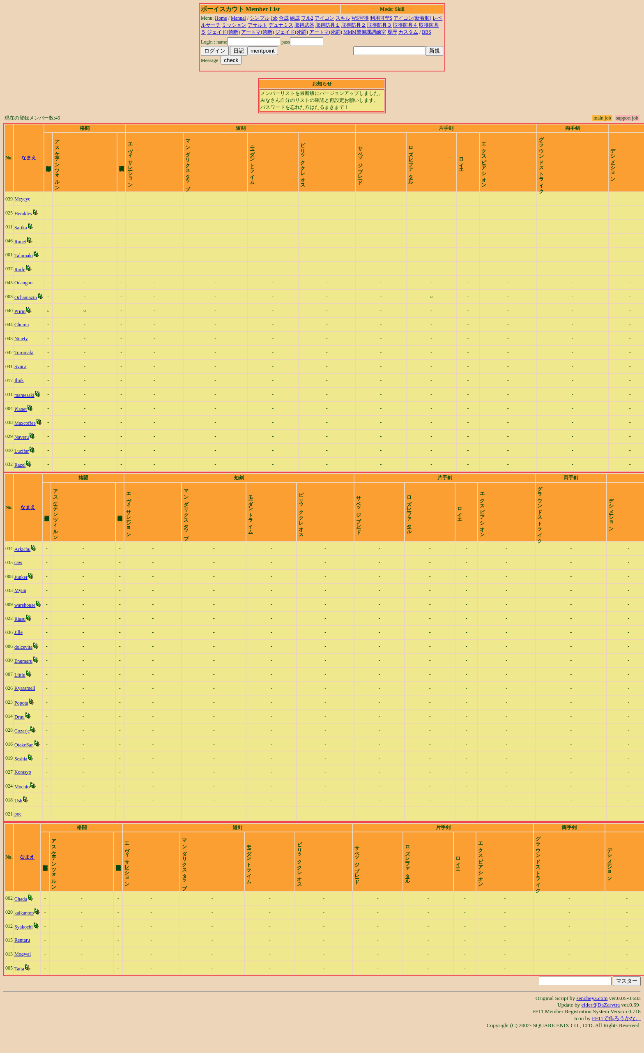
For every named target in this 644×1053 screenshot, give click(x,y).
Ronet (24, 248)
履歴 (392, 32)
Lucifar (25, 458)
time (630, 161)
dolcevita (27, 661)
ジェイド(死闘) (291, 32)
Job (274, 18)
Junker (24, 591)
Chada (24, 920)
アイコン (324, 18)
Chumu (25, 331)
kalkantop (27, 934)
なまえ (45, 161)
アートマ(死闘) (325, 32)
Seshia (24, 773)
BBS (426, 32)
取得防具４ (405, 25)
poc (21, 828)
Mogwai (26, 975)
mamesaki (28, 402)
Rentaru (25, 961)
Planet (24, 416)
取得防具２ (353, 25)
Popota (24, 717)
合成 (284, 18)
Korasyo (26, 786)
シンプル (259, 18)
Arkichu (26, 563)
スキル (343, 18)
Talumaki (27, 262)
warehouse (28, 619)
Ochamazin (29, 304)
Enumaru (27, 675)
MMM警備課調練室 (364, 32)
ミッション (234, 25)
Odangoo (27, 290)
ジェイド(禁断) (223, 32)
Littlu (23, 689)
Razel (23, 472)
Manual (238, 18)
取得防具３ (379, 25)
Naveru (25, 444)
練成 (295, 18)
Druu (23, 731)
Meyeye (26, 206)
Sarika (24, 234)
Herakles (26, 221)
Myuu (24, 604)
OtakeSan (27, 759)
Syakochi (27, 948)
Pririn (23, 318)
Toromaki (27, 359)
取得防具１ (327, 25)
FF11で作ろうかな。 (616, 1039)
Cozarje (25, 745)
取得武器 (304, 25)
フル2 (307, 18)
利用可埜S (381, 18)
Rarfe (23, 276)
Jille (22, 646)
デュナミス (281, 25)
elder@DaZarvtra (601, 1026)
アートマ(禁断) (257, 32)
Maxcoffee (28, 430)
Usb (21, 815)
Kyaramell (28, 702)
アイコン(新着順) (412, 18)
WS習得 (360, 18)
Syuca (24, 373)
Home (221, 18)
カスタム (408, 32)
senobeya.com (591, 1019)
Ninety (24, 345)
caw (21, 576)
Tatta (23, 990)
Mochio (25, 801)
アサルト (257, 25)
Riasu (23, 633)
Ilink (22, 387)
